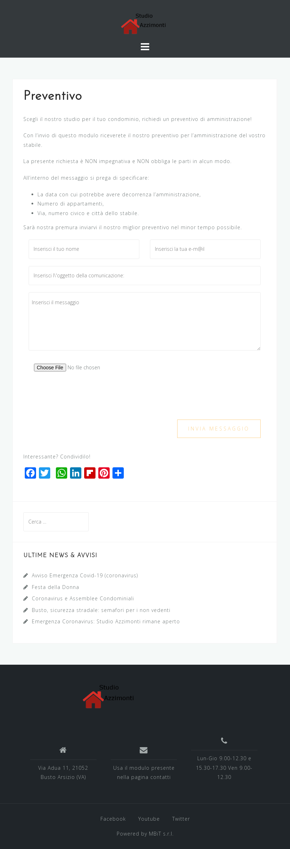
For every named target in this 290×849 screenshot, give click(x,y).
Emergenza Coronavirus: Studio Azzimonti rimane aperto (106, 621)
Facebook (113, 818)
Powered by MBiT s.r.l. (145, 833)
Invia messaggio (219, 428)
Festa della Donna (55, 587)
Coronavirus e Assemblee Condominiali (83, 598)
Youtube (149, 818)
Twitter (181, 818)
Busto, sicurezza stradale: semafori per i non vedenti (101, 610)
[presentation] (82, 398)
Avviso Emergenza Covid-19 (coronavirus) (85, 575)
